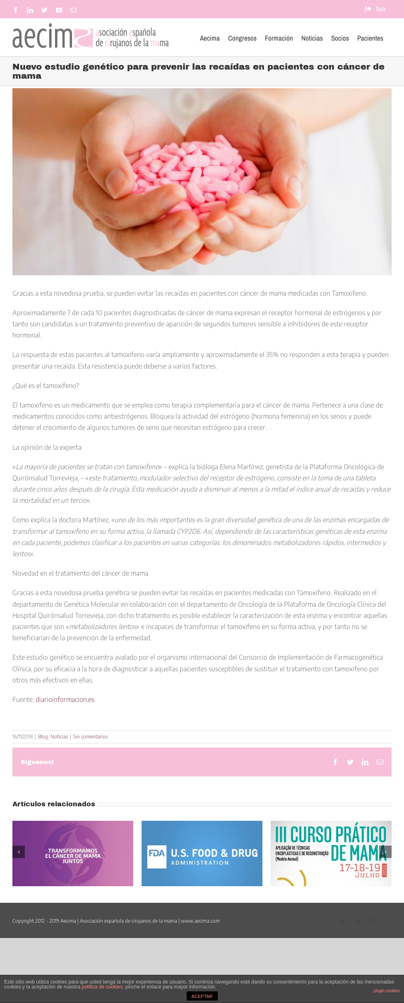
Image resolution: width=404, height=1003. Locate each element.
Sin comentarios (90, 736)
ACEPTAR (201, 996)
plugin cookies (387, 991)
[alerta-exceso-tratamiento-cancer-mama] (202, 181)
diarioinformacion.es (65, 699)
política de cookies (102, 987)
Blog (43, 736)
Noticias (59, 736)
